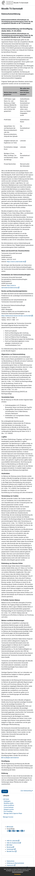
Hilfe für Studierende (13, 843)
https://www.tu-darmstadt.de (15, 261)
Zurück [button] (5, 791)
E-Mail (10, 845)
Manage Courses (8, 817)
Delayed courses (9, 809)
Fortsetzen (17, 874)
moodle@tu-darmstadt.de (11, 757)
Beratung (9, 847)
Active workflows (9, 805)
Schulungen (10, 849)
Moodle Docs (11, 851)
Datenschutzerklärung (17, 872)
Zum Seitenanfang (27, 791)
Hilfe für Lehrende (12, 841)
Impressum (10, 865)
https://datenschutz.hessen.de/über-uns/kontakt (16, 316)
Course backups (9, 807)
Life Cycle (6, 799)
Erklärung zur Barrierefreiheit (15, 863)
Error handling (8, 811)
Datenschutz (10, 861)
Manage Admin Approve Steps (13, 813)
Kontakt (10, 827)
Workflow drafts (8, 803)
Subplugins (7, 801)
